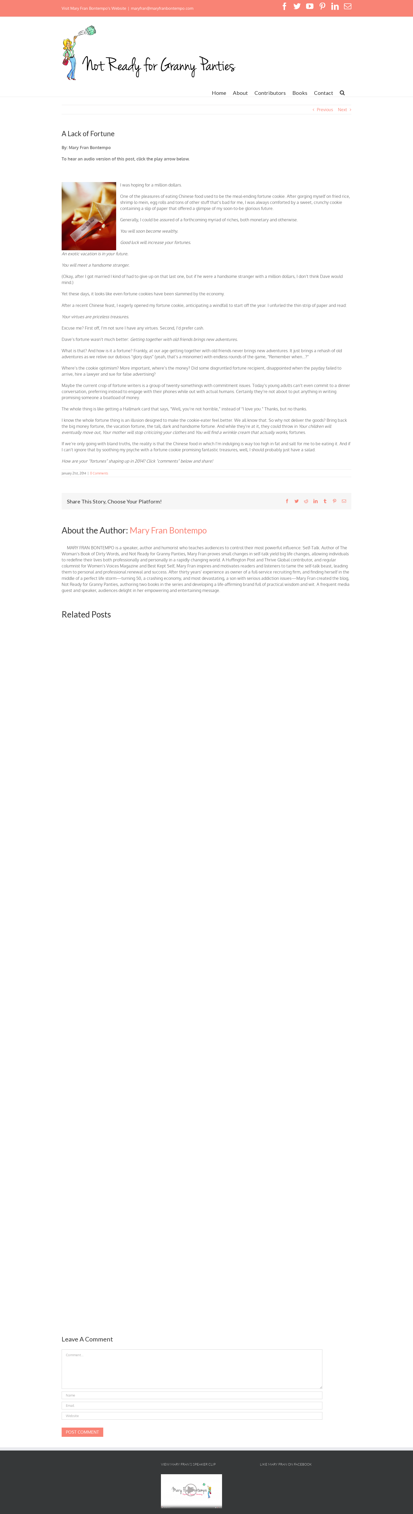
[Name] (192, 1395)
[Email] (192, 1405)
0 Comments (99, 473)
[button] (342, 93)
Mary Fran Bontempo (168, 530)
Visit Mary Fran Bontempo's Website (94, 8)
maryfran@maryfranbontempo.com (162, 8)
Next (342, 109)
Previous (325, 109)
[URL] (192, 1416)
